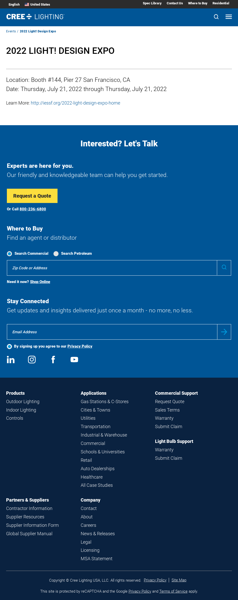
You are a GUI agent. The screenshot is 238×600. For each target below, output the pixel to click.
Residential (221, 3)
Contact (89, 508)
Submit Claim (168, 426)
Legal (86, 542)
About (87, 516)
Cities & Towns (95, 410)
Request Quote (169, 401)
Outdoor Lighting (22, 401)
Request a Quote (32, 196)
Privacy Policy (79, 346)
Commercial (93, 443)
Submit (224, 332)
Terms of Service (173, 591)
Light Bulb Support (174, 441)
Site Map (179, 580)
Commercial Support (176, 393)
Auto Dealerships (98, 468)
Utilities (88, 418)
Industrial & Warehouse (104, 435)
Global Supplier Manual (29, 533)
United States (37, 4)
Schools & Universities (103, 451)
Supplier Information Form (32, 525)
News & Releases (98, 533)
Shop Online (40, 281)
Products (15, 393)
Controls (14, 418)
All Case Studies (97, 485)
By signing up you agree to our (53, 346)
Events (11, 31)
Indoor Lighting (21, 410)
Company (90, 500)
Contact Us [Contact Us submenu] (175, 3)
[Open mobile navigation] (229, 17)
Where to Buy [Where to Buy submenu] (197, 3)
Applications (93, 393)
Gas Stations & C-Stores (105, 401)
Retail (86, 460)
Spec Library (152, 3)
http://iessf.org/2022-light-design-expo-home (75, 103)
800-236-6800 (33, 209)
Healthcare (92, 477)
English (14, 4)
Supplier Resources (25, 516)
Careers (88, 525)
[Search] (216, 17)
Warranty (164, 418)
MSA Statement (97, 558)
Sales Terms (167, 410)
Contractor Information (29, 508)
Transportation (95, 426)
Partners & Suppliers (27, 500)
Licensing (90, 550)
